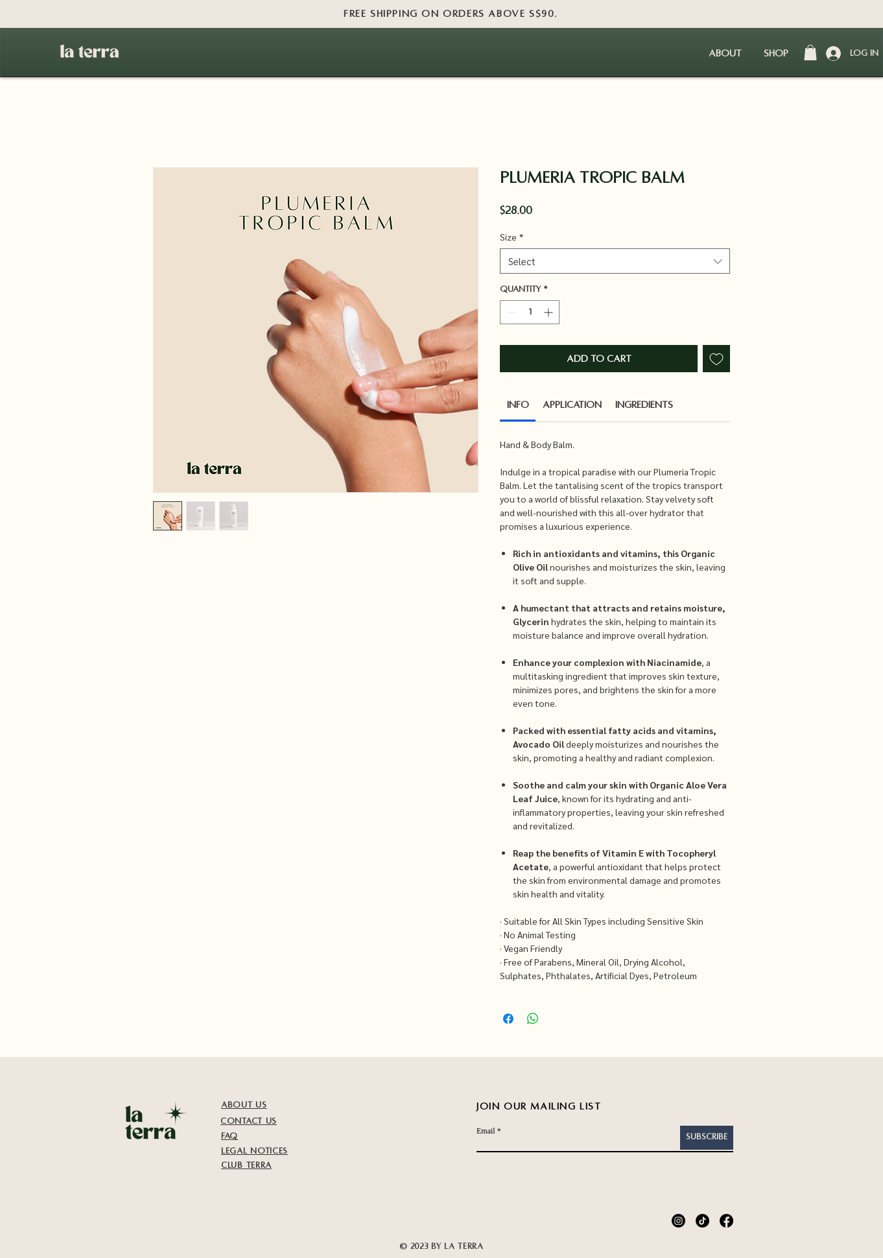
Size (511, 237)
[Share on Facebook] (508, 1019)
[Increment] (549, 312)
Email (486, 1131)
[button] (810, 52)
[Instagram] (678, 1221)
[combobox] (615, 261)
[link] (518, 404)
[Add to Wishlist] (716, 358)
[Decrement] (510, 312)
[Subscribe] (706, 1138)
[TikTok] (702, 1221)
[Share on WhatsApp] (533, 1019)
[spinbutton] (529, 312)
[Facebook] (726, 1221)
